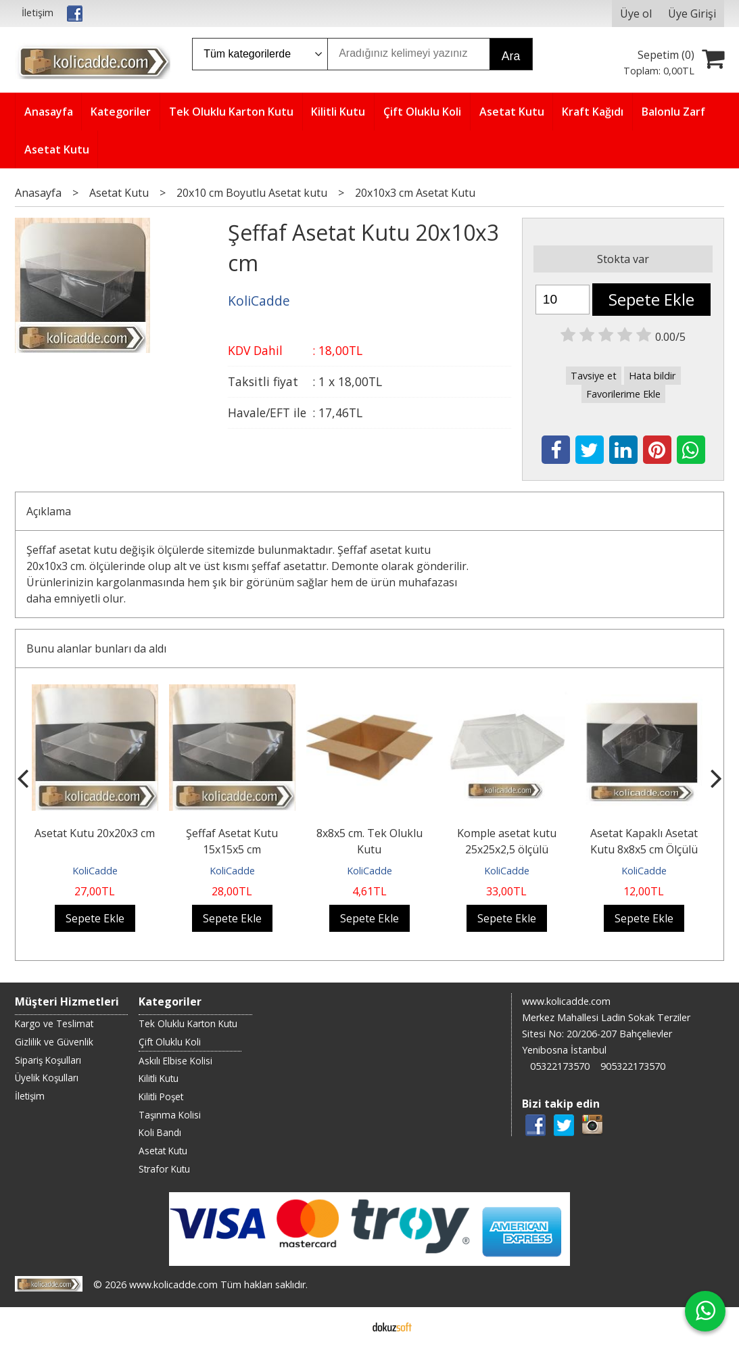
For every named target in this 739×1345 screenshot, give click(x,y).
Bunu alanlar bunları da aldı (96, 648)
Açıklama (48, 511)
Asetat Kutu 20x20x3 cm (94, 833)
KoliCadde (95, 870)
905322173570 (632, 1066)
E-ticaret (348, 1326)
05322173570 (560, 1066)
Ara (511, 56)
